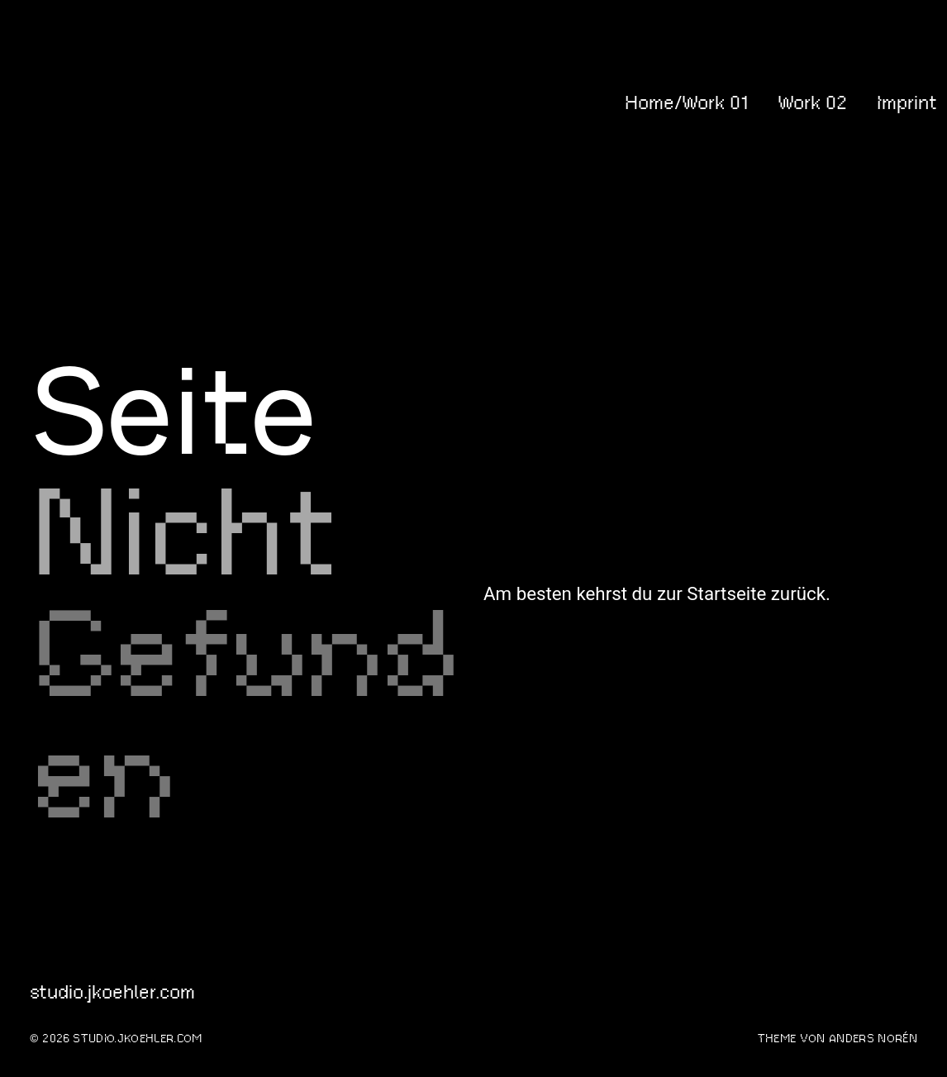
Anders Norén (873, 1039)
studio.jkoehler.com (92, 102)
